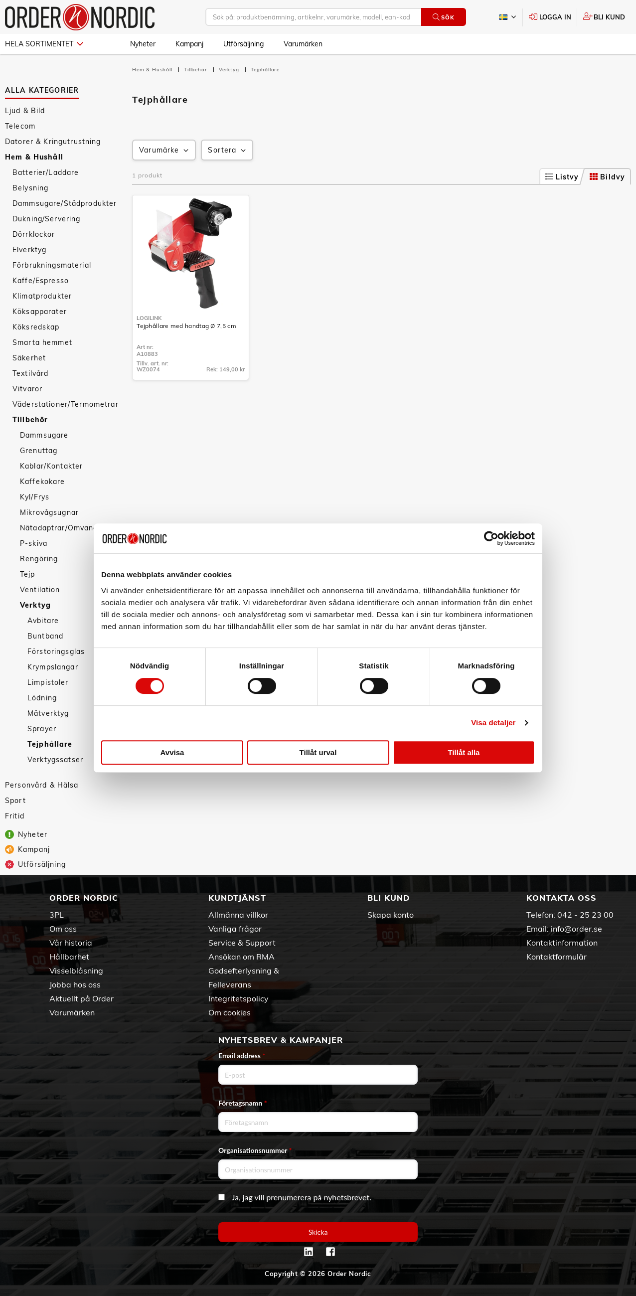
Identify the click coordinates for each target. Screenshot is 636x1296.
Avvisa (172, 752)
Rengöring (39, 558)
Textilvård (30, 373)
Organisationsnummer (255, 1150)
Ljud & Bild (25, 110)
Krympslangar (52, 666)
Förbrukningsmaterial (51, 265)
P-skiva (33, 543)
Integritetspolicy (238, 998)
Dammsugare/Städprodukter (64, 203)
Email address (241, 1055)
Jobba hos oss (75, 984)
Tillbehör (30, 419)
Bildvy (607, 176)
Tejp (27, 574)
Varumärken (303, 43)
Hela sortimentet (44, 43)
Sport (15, 800)
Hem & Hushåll (34, 157)
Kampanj (189, 43)
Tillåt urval (318, 752)
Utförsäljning (243, 43)
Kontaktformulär (556, 957)
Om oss (63, 929)
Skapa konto (390, 915)
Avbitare (43, 620)
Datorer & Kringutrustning (53, 141)
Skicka (318, 1232)
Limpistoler (48, 682)
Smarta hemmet (42, 342)
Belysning (30, 187)
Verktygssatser (55, 759)
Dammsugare (44, 435)
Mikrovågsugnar (49, 512)
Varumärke (164, 150)
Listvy (562, 176)
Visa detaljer (493, 722)
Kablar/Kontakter (51, 466)
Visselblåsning (76, 970)
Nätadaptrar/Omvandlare (66, 527)
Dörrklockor (33, 234)
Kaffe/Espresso (40, 280)
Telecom (20, 126)
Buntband (45, 636)
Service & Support (242, 943)
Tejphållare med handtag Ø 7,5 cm (186, 325)
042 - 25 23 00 (585, 915)
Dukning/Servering (46, 218)
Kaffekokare (42, 481)
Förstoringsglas (56, 651)
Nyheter (143, 43)
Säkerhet (29, 357)
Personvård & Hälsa (42, 785)
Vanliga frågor (235, 929)
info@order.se (576, 929)
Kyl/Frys (34, 496)
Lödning (42, 697)
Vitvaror (27, 388)
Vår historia (70, 943)
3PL (56, 915)
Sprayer (41, 728)
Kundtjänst (237, 898)
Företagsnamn (242, 1103)
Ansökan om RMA (241, 957)
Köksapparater (39, 311)
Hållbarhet (69, 957)
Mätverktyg (48, 713)
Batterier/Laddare (45, 172)
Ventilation (40, 589)
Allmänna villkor (238, 915)
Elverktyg (29, 249)
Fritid (14, 815)
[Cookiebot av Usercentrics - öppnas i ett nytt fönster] (491, 538)
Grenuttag (38, 450)
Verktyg (35, 605)
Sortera (228, 150)
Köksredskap (36, 327)
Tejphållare (50, 744)
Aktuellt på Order (81, 998)
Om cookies (229, 1012)
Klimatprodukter (42, 296)
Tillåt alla (464, 752)
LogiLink (149, 318)
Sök (443, 17)
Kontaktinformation (562, 943)
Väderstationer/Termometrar (65, 404)
